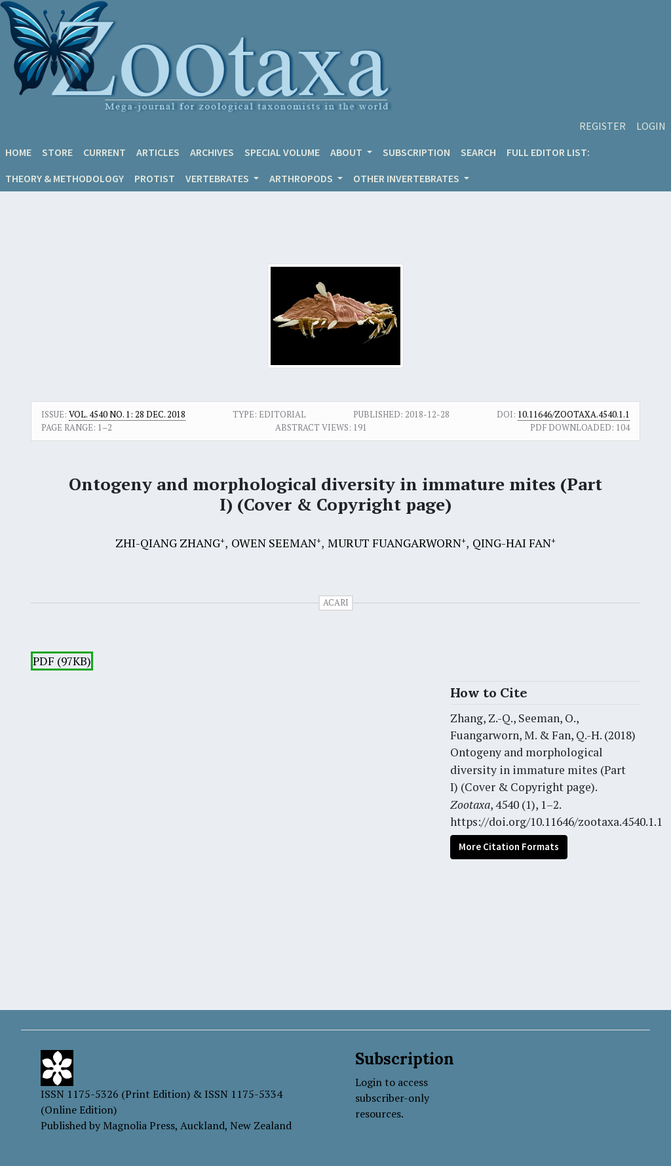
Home (18, 152)
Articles (158, 152)
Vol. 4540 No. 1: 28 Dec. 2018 (127, 414)
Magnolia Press (139, 1125)
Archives (212, 152)
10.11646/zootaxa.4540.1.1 (574, 414)
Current (104, 152)
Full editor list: (548, 152)
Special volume (282, 152)
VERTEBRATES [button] (218, 178)
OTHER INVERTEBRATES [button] (407, 178)
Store (57, 152)
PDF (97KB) (62, 661)
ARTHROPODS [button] (302, 178)
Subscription (416, 152)
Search (478, 152)
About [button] (347, 152)
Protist (154, 178)
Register (602, 125)
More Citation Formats (509, 846)
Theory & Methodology (64, 178)
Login (651, 125)
